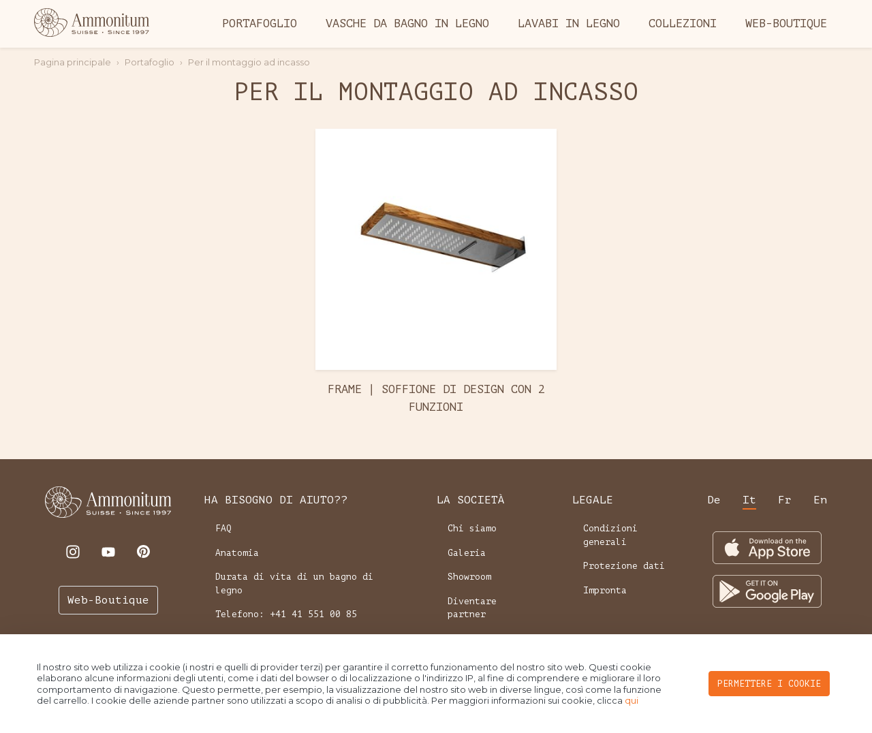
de (714, 500)
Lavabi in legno (569, 23)
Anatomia (237, 553)
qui (631, 700)
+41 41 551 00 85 (313, 614)
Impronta (605, 590)
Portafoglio (259, 23)
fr (785, 500)
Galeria (467, 553)
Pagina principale (72, 62)
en (820, 500)
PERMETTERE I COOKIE (769, 684)
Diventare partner (472, 608)
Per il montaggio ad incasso (249, 62)
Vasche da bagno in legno (407, 23)
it (749, 500)
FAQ (223, 528)
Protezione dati (624, 566)
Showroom (469, 577)
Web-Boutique (786, 23)
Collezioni (683, 23)
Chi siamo (472, 528)
